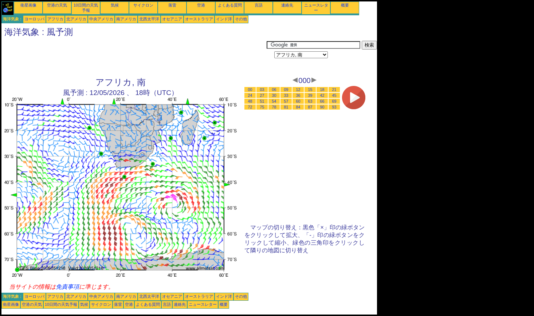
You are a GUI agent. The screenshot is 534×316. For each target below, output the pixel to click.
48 (250, 101)
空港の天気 (57, 5)
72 (250, 107)
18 (322, 89)
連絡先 (287, 5)
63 (310, 101)
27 (262, 95)
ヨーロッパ (34, 19)
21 (334, 89)
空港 (201, 5)
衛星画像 (28, 5)
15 (310, 89)
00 (250, 89)
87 (310, 107)
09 (286, 89)
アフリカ (55, 19)
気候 (115, 5)
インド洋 (224, 19)
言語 (259, 5)
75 (262, 107)
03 (262, 89)
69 (334, 101)
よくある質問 (230, 5)
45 (334, 95)
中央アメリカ (101, 19)
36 (298, 95)
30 (274, 95)
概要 (345, 5)
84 (298, 107)
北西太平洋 (149, 19)
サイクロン (143, 5)
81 (286, 107)
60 (298, 101)
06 (274, 89)
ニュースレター (203, 304)
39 (310, 95)
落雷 (172, 5)
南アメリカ (126, 19)
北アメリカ (76, 19)
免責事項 (67, 287)
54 (274, 101)
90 (322, 107)
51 (262, 101)
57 (286, 101)
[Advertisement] (134, 57)
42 (322, 95)
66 (322, 101)
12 (298, 89)
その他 (241, 19)
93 (334, 107)
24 (250, 95)
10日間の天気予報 (61, 304)
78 (274, 107)
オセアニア (172, 19)
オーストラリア (199, 19)
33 (286, 95)
